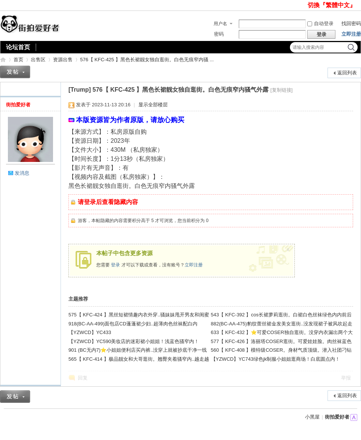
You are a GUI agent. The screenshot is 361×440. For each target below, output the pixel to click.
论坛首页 (18, 47)
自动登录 (320, 23)
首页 (18, 59)
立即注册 (351, 34)
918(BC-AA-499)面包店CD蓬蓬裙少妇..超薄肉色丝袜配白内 (132, 324)
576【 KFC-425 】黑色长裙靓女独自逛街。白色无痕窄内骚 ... (147, 59)
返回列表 (347, 73)
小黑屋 (312, 417)
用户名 (220, 23)
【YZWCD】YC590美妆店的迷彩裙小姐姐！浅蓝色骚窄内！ (133, 341)
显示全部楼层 (153, 104)
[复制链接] (281, 90)
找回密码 (351, 23)
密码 (219, 34)
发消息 (22, 173)
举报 (346, 378)
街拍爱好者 (3, 59)
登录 (115, 265)
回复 (83, 378)
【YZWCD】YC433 (89, 332)
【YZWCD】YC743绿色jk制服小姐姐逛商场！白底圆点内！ (275, 359)
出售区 (38, 59)
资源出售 (63, 59)
